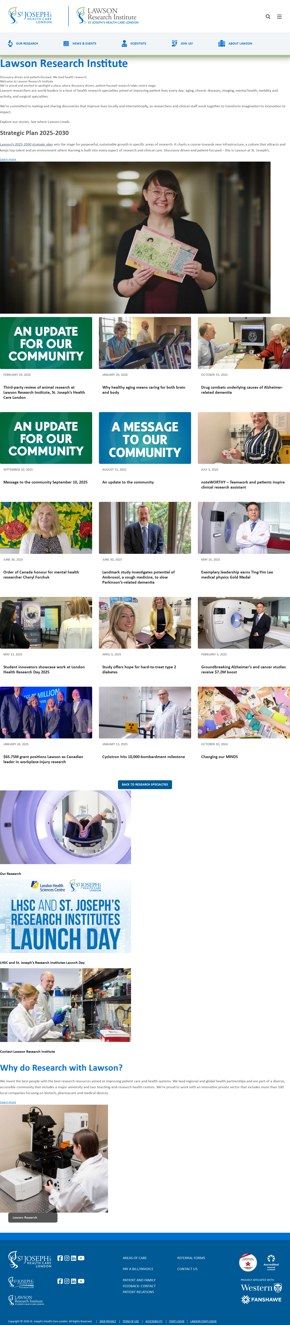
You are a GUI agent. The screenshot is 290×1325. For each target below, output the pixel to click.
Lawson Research (25, 1217)
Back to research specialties (145, 784)
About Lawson (240, 43)
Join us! (187, 43)
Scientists (138, 43)
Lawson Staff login (203, 1321)
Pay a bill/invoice (138, 1269)
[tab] (279, 16)
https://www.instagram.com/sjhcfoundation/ (67, 1281)
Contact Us (187, 1269)
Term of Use (131, 1321)
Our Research (27, 43)
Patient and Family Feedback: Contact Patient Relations (139, 1286)
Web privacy (108, 1321)
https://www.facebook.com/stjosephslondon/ (60, 1258)
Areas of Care (135, 1258)
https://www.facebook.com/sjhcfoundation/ (60, 1281)
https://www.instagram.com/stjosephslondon (67, 1258)
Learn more (8, 159)
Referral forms (191, 1258)
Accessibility (154, 1321)
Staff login (176, 1321)
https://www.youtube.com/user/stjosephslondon (81, 1258)
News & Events (84, 43)
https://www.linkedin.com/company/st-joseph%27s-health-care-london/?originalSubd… (74, 1258)
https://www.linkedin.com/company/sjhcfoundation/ (74, 1281)
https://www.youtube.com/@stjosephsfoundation (81, 1281)
